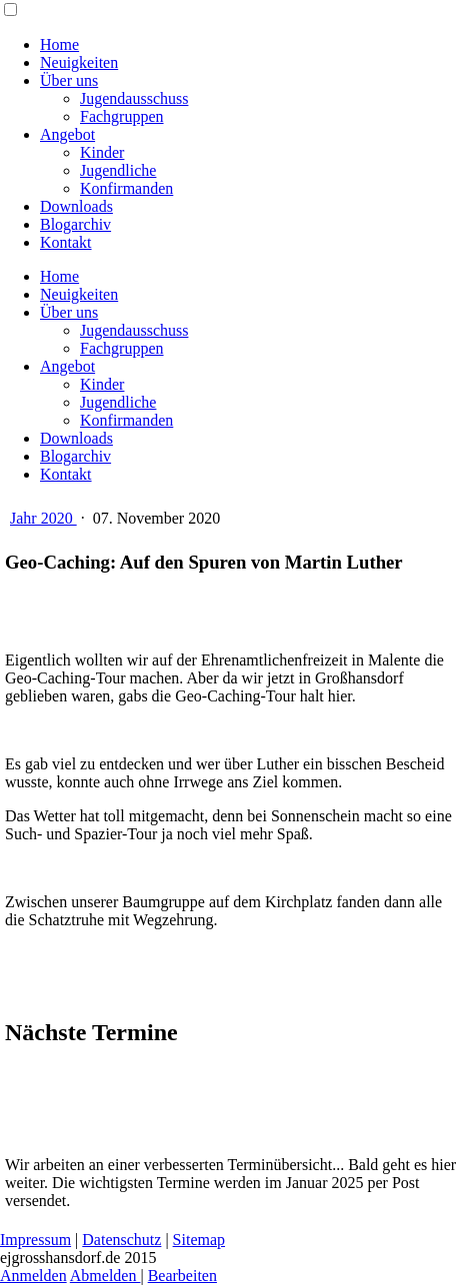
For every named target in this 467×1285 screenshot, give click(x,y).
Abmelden (105, 1275)
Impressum (35, 1239)
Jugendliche (118, 170)
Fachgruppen (122, 116)
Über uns (69, 80)
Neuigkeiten (79, 62)
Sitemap (199, 1239)
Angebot (67, 134)
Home (59, 44)
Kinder (102, 152)
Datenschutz (121, 1239)
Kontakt (66, 242)
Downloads (76, 206)
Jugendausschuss (134, 98)
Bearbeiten (182, 1275)
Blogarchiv (75, 224)
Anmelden (33, 1275)
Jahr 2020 (43, 518)
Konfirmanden (126, 188)
